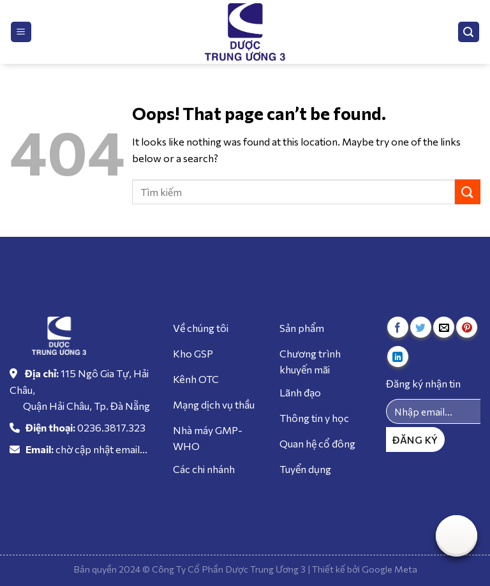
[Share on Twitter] (420, 327)
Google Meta (389, 569)
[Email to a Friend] (443, 327)
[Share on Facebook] (397, 327)
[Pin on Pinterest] (466, 327)
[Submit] (467, 191)
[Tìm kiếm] (469, 32)
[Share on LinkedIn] (397, 356)
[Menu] (21, 32)
